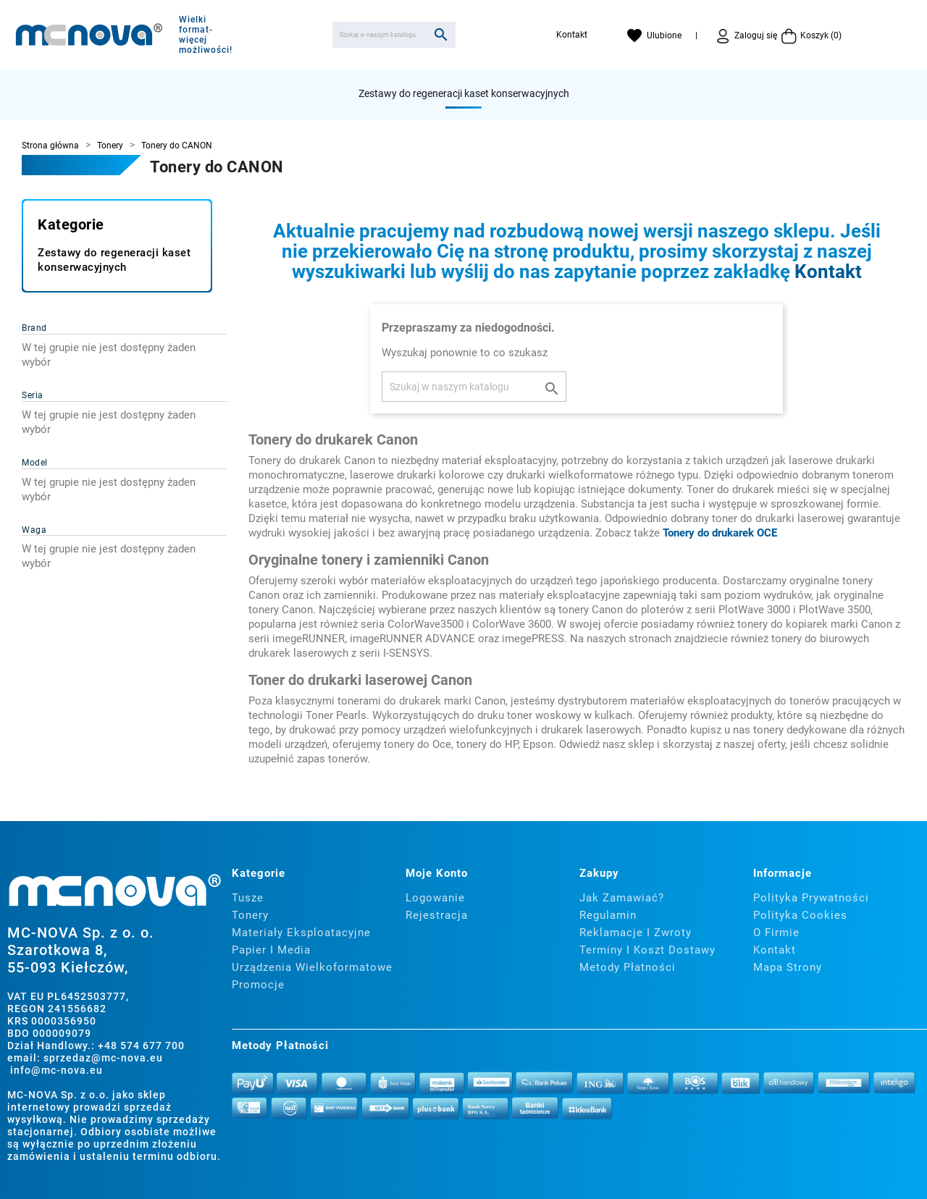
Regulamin (608, 915)
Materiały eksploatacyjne (301, 932)
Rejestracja (437, 915)
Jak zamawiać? (621, 897)
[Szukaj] (394, 35)
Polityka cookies (800, 915)
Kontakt (571, 35)
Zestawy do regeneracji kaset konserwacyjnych (463, 93)
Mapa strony (787, 967)
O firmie (776, 932)
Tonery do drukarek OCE (720, 532)
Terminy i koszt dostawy (647, 949)
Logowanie (435, 897)
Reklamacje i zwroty (635, 932)
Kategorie (71, 224)
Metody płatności (627, 967)
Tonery (250, 915)
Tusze (248, 897)
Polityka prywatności (811, 897)
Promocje (258, 984)
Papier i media (271, 949)
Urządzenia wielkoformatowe (312, 967)
